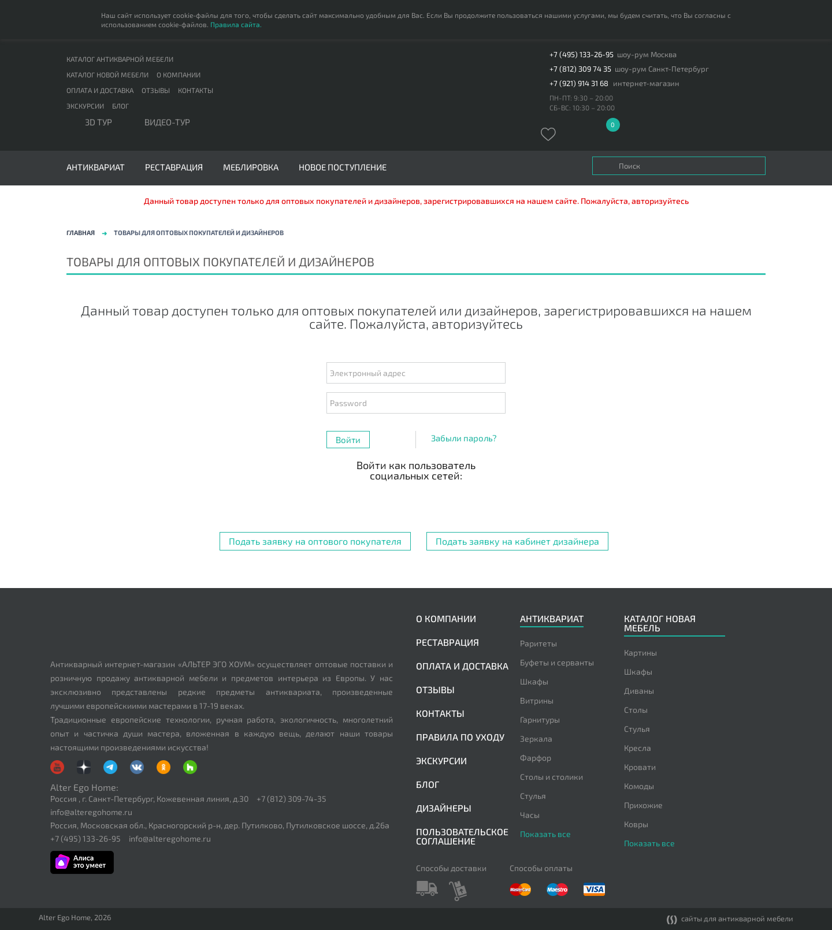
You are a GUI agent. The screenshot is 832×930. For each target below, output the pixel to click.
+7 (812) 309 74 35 (580, 69)
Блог (120, 106)
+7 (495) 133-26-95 (581, 54)
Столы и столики (551, 777)
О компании (178, 74)
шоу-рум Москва (647, 54)
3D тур (98, 122)
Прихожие (643, 805)
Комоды (639, 786)
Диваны (639, 690)
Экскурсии (85, 106)
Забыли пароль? (464, 438)
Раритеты (538, 643)
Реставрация (174, 167)
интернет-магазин (646, 83)
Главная (80, 232)
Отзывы (156, 90)
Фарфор (535, 757)
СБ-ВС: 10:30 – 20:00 (582, 107)
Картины (640, 652)
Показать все (545, 834)
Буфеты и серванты (557, 662)
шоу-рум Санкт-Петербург (662, 69)
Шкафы (534, 681)
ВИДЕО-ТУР (167, 122)
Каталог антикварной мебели (119, 59)
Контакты (195, 90)
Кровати (640, 767)
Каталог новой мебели (107, 74)
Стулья (533, 796)
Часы (530, 815)
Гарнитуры (540, 719)
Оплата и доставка (99, 90)
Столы (636, 710)
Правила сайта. (236, 24)
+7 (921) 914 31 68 (578, 83)
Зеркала (536, 738)
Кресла (637, 748)
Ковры (636, 824)
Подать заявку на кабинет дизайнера (517, 540)
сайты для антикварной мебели (730, 919)
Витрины (537, 700)
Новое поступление (343, 167)
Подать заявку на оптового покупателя (315, 540)
